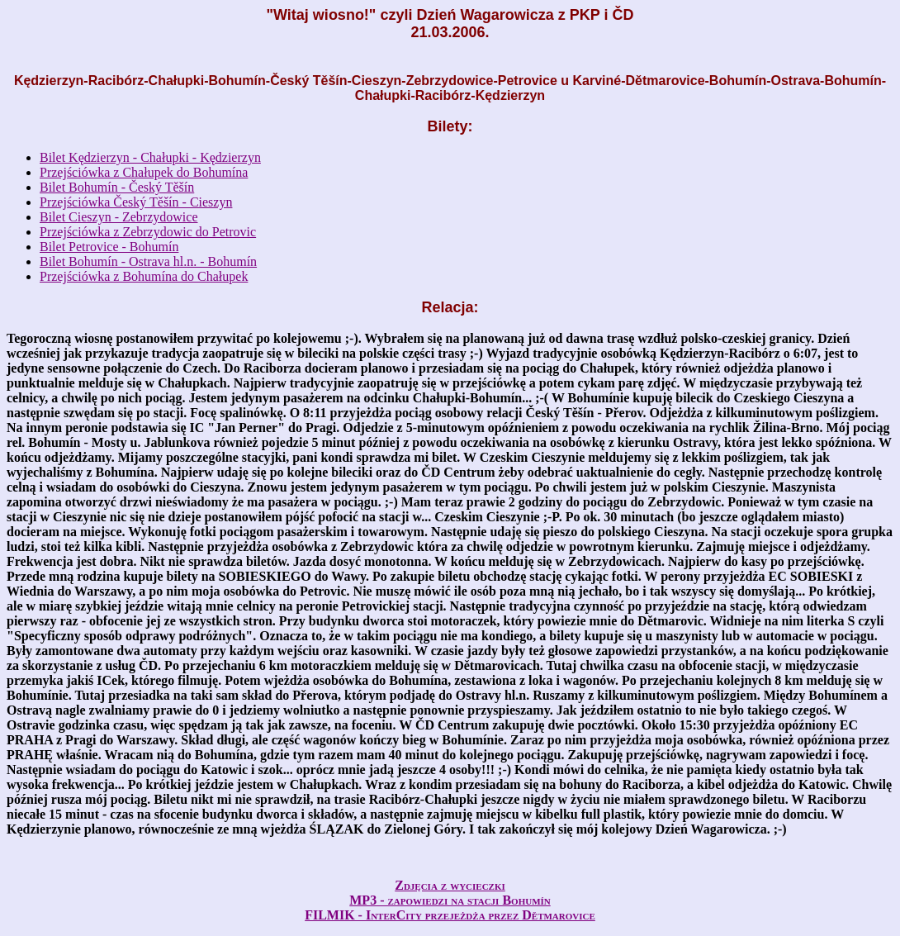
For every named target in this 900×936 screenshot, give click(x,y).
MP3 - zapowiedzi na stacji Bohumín (449, 900)
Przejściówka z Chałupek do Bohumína (144, 172)
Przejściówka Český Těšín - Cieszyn (136, 202)
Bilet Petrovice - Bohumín (109, 247)
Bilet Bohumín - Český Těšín (117, 187)
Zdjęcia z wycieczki (450, 885)
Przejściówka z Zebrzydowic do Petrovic (148, 232)
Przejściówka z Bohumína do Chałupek (144, 276)
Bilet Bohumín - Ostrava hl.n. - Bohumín (148, 261)
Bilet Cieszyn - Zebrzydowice (119, 217)
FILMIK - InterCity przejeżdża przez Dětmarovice (450, 915)
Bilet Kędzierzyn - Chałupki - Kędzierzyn (150, 157)
